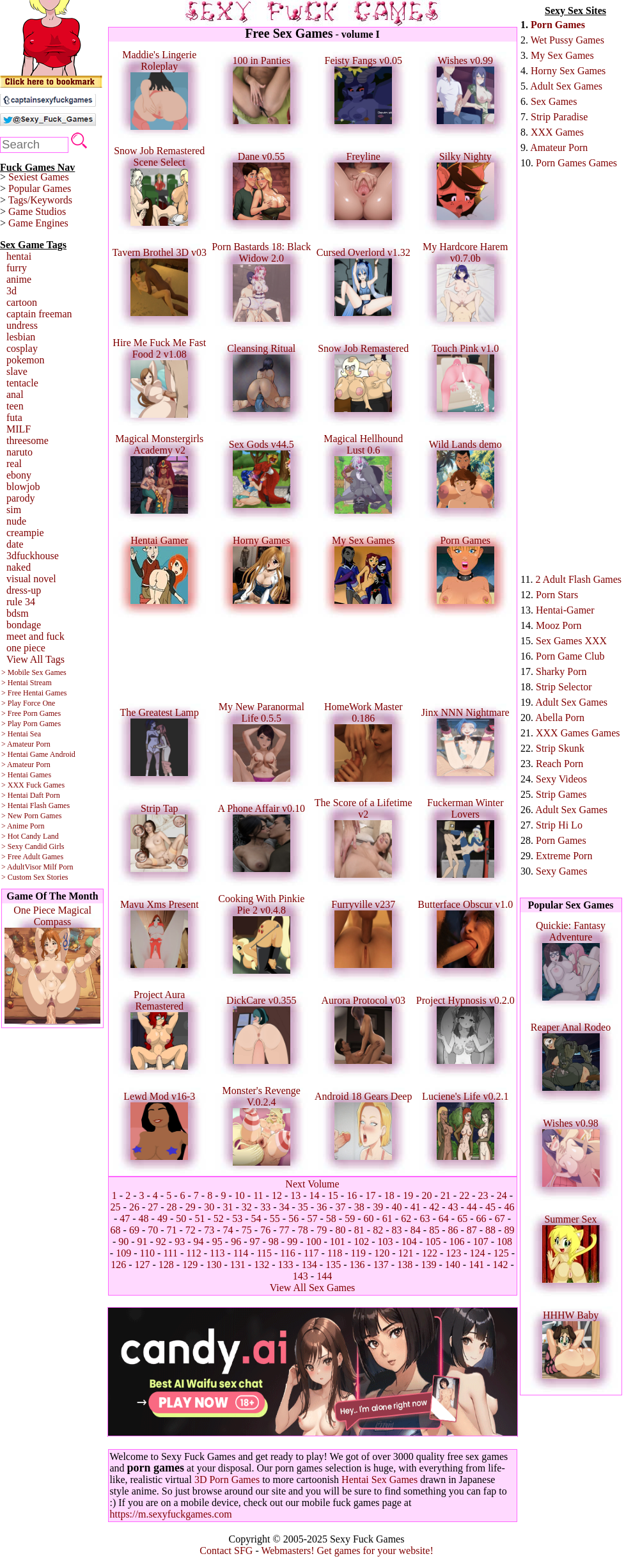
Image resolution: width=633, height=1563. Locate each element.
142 (500, 1264)
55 (275, 1218)
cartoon (21, 302)
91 (142, 1241)
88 (490, 1230)
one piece (25, 647)
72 (190, 1230)
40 (396, 1207)
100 (313, 1241)
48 (144, 1218)
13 (295, 1195)
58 (331, 1218)
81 (359, 1230)
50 (181, 1218)
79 (321, 1230)
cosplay (22, 348)
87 (472, 1230)
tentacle (22, 382)
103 (385, 1241)
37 (340, 1207)
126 (118, 1264)
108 (504, 1241)
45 (490, 1207)
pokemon (25, 359)
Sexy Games (561, 871)
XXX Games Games (578, 732)
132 (261, 1264)
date (15, 544)
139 (428, 1264)
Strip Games (561, 794)
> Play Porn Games (31, 723)
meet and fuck (35, 636)
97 (255, 1241)
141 (476, 1264)
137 (381, 1264)
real (14, 463)
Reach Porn (559, 763)
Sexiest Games (38, 176)
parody (20, 498)
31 (228, 1207)
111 (170, 1253)
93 (180, 1241)
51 (200, 1218)
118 (334, 1253)
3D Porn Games (227, 1479)
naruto (19, 452)
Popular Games (39, 188)
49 (162, 1218)
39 (378, 1207)
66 (481, 1218)
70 (153, 1230)
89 (509, 1230)
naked (18, 567)
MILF (18, 429)
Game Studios (37, 211)
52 (219, 1218)
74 (228, 1230)
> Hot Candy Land (30, 836)
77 (284, 1230)
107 (480, 1241)
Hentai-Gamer (565, 610)
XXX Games (557, 132)
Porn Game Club (570, 656)
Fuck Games (45, 785)
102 (361, 1241)
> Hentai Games (26, 774)
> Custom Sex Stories (34, 877)
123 (453, 1253)
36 (321, 1207)
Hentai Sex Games (379, 1479)
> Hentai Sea (21, 733)
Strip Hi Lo (559, 825)
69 (134, 1230)
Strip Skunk (560, 748)
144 (324, 1276)
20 (427, 1195)
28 (172, 1207)
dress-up (23, 590)
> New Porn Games (31, 815)
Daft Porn (45, 795)
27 (153, 1207)
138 (404, 1264)
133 (285, 1264)
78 (303, 1230)
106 (456, 1241)
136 (356, 1264)
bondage (23, 624)
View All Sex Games (313, 1287)
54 (256, 1218)
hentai (18, 256)
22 (464, 1195)
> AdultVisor (21, 866)
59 (350, 1218)
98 (274, 1241)
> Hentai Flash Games (35, 805)
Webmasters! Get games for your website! (347, 1550)
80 (340, 1230)
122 (429, 1253)
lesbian (20, 336)
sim (13, 509)
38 (359, 1207)
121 (406, 1253)
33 (265, 1207)
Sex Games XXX (571, 640)
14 (314, 1195)
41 (415, 1207)
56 (293, 1218)
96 (236, 1241)
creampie (25, 532)
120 (381, 1253)
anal (15, 394)
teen (15, 406)
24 (502, 1195)
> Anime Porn (22, 825)
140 (452, 1264)
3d (11, 290)
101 (337, 1241)
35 (303, 1207)
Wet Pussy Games (567, 40)
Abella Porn (559, 717)
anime (18, 279)
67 (500, 1218)
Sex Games (554, 101)
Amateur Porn (559, 147)
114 (240, 1253)
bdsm (17, 613)
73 (209, 1230)
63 (424, 1218)
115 (264, 1253)
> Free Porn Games (31, 713)
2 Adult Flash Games (578, 579)
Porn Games (558, 24)
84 (415, 1230)
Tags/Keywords (40, 199)
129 (190, 1264)
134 (309, 1264)
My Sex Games (562, 55)
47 (125, 1218)
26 (134, 1207)
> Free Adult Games (32, 856)
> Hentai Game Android (38, 754)
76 (265, 1230)
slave (16, 371)
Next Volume (312, 1183)
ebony (18, 475)
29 (190, 1207)
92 (161, 1241)
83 (396, 1230)
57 (313, 1218)
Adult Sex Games (566, 86)
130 (214, 1264)
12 (277, 1195)
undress (22, 325)
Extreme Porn (564, 855)
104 (409, 1241)
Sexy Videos (561, 779)
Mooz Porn (559, 625)
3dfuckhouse (32, 555)
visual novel (31, 578)
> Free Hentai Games (33, 692)
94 (199, 1241)
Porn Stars (557, 594)
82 (378, 1230)
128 (166, 1264)
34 (284, 1207)
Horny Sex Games (568, 70)
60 (368, 1218)
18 (389, 1195)
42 (434, 1207)
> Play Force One (28, 703)
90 (123, 1241)
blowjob (23, 486)
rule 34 (20, 601)
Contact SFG (226, 1550)
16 (352, 1195)
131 (238, 1264)
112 (193, 1253)
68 (116, 1230)
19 (408, 1195)
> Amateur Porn (26, 744)
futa (14, 417)
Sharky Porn (561, 671)
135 (333, 1264)
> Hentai (14, 795)
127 (142, 1264)
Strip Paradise (559, 116)
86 (453, 1230)
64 (444, 1218)
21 (446, 1195)
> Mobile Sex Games (33, 672)
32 (247, 1207)
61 (387, 1218)
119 (357, 1253)
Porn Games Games (576, 162)
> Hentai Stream (26, 682)
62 (406, 1218)
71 (172, 1230)
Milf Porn (58, 866)
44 (472, 1207)
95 (217, 1241)
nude (16, 521)
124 (477, 1253)
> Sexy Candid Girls (32, 846)
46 (509, 1207)
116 (287, 1253)
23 (483, 1195)
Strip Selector (564, 686)
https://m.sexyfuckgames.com (171, 1514)
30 (209, 1207)
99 (292, 1241)
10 (240, 1195)
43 (453, 1207)
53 (237, 1218)
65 (462, 1218)
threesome (27, 440)
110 (146, 1253)
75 (247, 1230)
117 (311, 1253)
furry (16, 267)
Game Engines (38, 223)
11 (258, 1195)
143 (300, 1276)
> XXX (12, 785)
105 (433, 1241)
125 (501, 1253)
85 (434, 1230)
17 (371, 1195)
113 (217, 1253)
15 (333, 1195)
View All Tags (35, 659)
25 (116, 1207)
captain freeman (39, 313)
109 (123, 1253)
